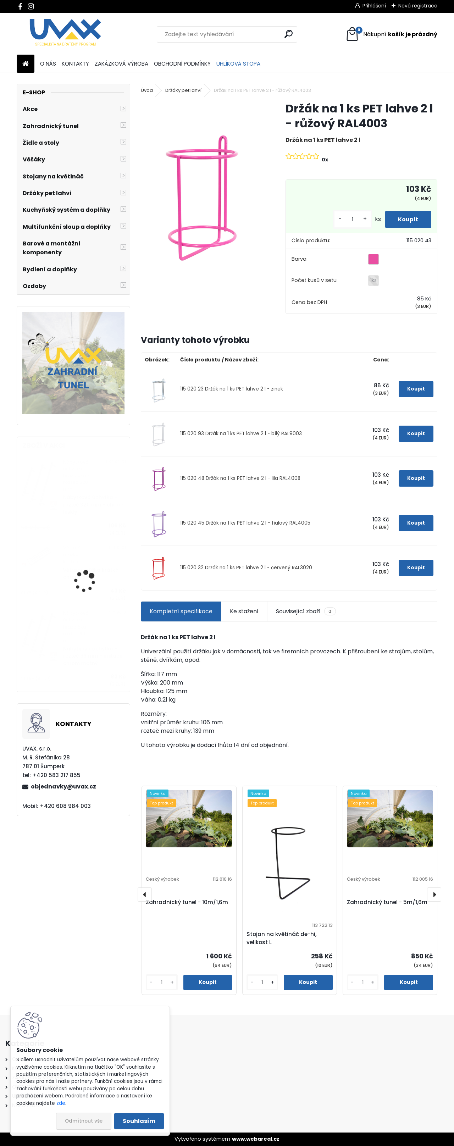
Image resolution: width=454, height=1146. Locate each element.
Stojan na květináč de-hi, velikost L (281, 938)
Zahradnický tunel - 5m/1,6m (387, 902)
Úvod (147, 90)
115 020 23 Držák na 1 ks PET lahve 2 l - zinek (231, 389)
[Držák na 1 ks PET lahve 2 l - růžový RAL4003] (202, 192)
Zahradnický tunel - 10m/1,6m (187, 902)
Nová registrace (417, 5)
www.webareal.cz (255, 1138)
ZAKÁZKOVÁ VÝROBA (121, 63)
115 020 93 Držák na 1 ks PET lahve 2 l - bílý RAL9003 (241, 433)
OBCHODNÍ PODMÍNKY (182, 63)
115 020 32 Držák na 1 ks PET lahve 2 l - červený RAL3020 (246, 567)
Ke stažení (244, 611)
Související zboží (306, 611)
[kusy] (350, 219)
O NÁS (48, 63)
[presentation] (145, 894)
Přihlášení (374, 5)
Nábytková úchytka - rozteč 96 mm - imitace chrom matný (92, 656)
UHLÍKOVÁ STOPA (238, 63)
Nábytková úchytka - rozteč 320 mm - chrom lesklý (93, 504)
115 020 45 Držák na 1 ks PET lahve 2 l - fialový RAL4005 (245, 523)
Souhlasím (139, 1121)
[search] (288, 34)
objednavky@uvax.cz (63, 786)
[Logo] (65, 34)
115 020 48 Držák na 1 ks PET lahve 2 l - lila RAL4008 (240, 478)
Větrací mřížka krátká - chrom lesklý (93, 574)
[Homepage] (25, 64)
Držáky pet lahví (183, 90)
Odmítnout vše (84, 1121)
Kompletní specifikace (181, 611)
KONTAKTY (75, 63)
